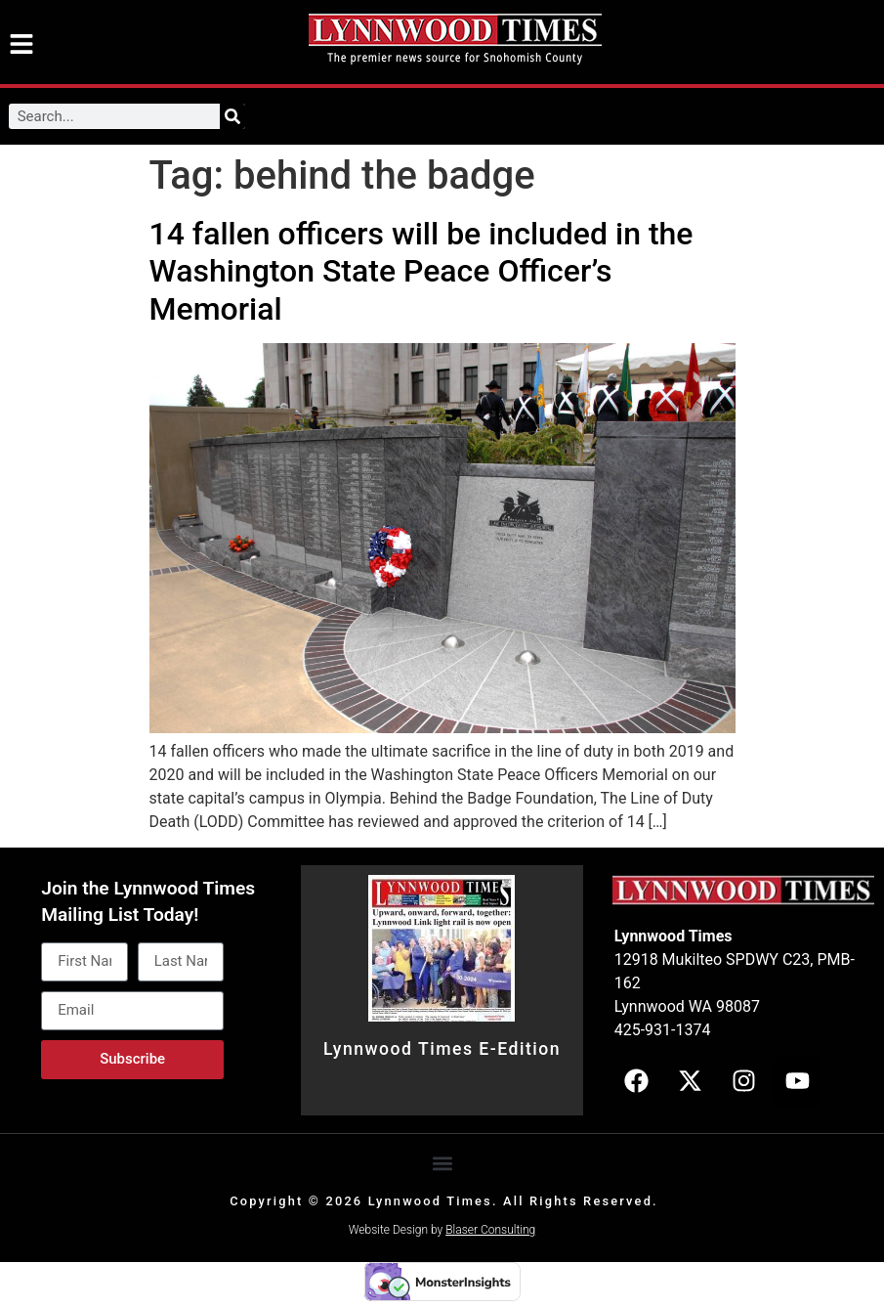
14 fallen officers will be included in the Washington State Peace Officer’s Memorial (421, 271)
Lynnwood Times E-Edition (442, 1049)
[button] (442, 1163)
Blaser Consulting (490, 1230)
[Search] (232, 116)
